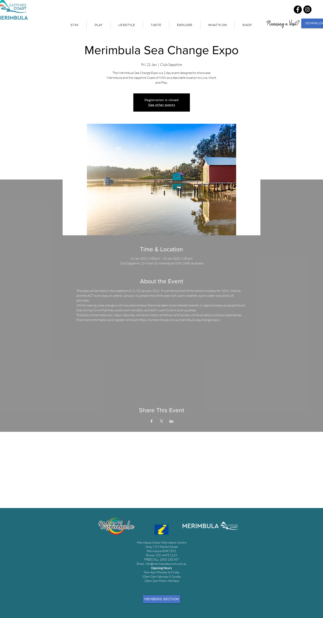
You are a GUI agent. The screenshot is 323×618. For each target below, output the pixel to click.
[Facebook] (298, 9)
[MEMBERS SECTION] (161, 599)
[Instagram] (307, 9)
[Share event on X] (161, 421)
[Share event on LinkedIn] (171, 421)
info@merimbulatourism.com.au (165, 564)
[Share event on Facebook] (152, 421)
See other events (161, 105)
